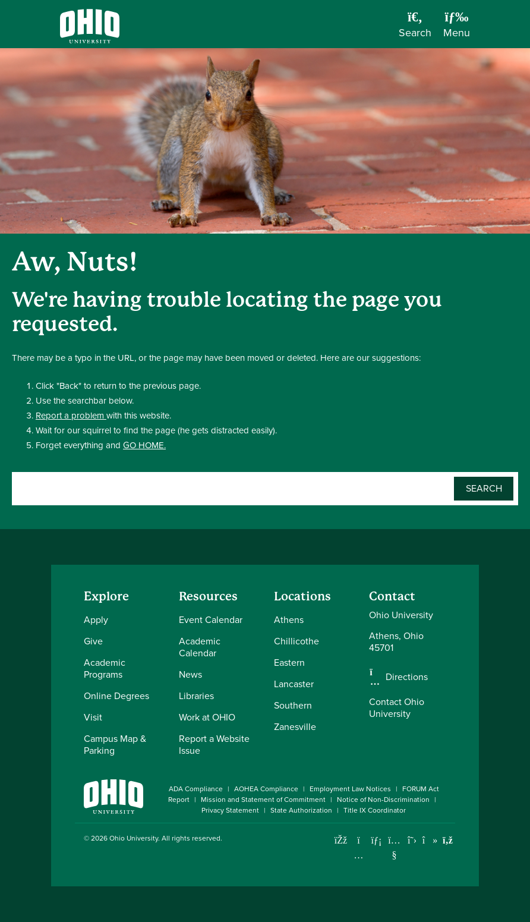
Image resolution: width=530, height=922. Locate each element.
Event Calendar (210, 620)
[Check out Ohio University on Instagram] (358, 855)
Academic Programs (104, 668)
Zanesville (295, 727)
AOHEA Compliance (266, 788)
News (190, 674)
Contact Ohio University (396, 707)
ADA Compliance (196, 788)
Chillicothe (296, 641)
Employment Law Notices (350, 788)
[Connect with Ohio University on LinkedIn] (376, 840)
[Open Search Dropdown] (415, 28)
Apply (96, 620)
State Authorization (301, 810)
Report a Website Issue (214, 744)
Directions (407, 677)
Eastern (289, 662)
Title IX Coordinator (374, 810)
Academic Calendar (199, 647)
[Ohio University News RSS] (447, 840)
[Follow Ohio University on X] (412, 840)
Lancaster (294, 684)
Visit (93, 717)
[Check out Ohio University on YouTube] (394, 847)
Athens (289, 620)
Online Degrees (116, 696)
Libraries (196, 696)
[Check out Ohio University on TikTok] (429, 840)
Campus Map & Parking (115, 744)
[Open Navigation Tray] (456, 28)
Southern (293, 705)
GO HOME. (144, 445)
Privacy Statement (230, 810)
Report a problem (71, 415)
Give (93, 641)
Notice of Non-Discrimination (383, 799)
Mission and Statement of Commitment (263, 799)
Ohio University (133, 838)
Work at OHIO (207, 717)
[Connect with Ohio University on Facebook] (340, 840)
